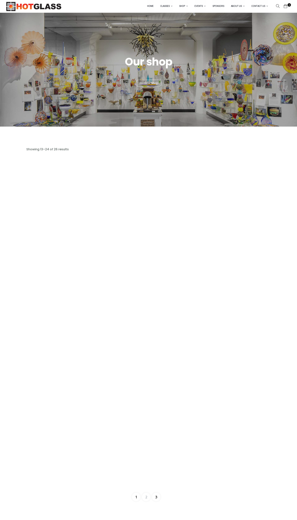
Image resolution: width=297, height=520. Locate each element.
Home (143, 83)
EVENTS (199, 6)
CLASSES (165, 6)
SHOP (182, 6)
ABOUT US (236, 6)
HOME (150, 6)
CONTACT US (258, 6)
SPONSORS (218, 6)
